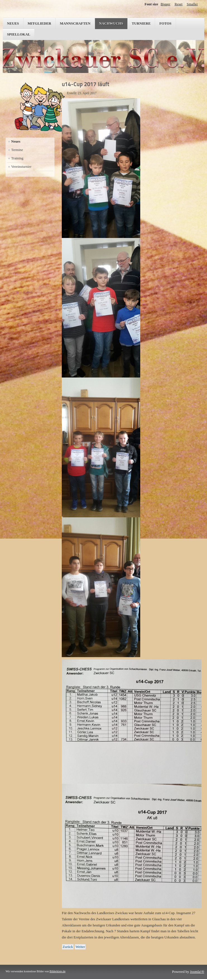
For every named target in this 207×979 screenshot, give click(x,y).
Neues (13, 23)
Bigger (165, 4)
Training (17, 158)
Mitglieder (39, 23)
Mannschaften (75, 23)
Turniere (141, 23)
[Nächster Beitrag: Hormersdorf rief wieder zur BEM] (80, 947)
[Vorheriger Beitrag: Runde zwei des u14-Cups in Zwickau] (68, 947)
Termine (17, 150)
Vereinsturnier (21, 167)
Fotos (165, 23)
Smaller (192, 4)
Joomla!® (197, 972)
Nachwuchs (111, 23)
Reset (178, 4)
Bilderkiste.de (57, 971)
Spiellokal (18, 34)
